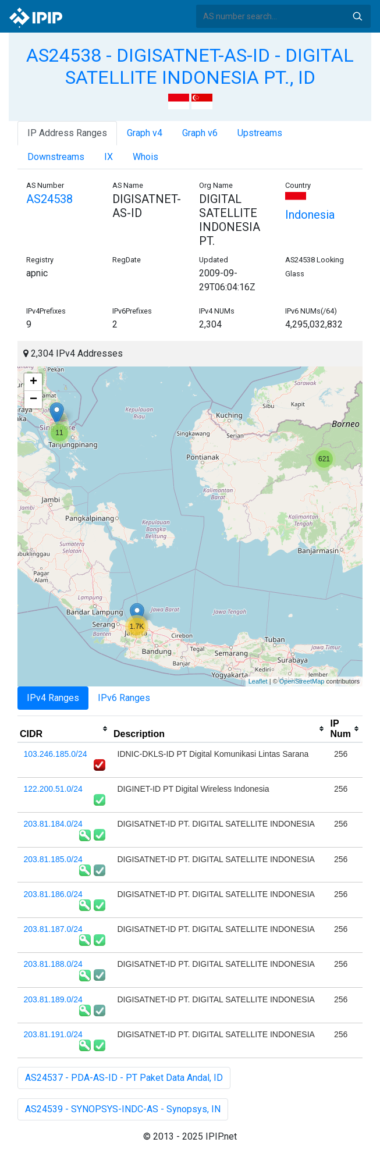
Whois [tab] (145, 156)
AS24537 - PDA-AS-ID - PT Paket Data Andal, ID (124, 1077)
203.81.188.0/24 (53, 964)
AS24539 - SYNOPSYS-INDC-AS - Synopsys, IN (123, 1109)
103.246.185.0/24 (55, 754)
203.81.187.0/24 (53, 929)
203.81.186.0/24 (53, 894)
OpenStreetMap (302, 681)
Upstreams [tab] (259, 132)
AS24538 (49, 199)
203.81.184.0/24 (53, 823)
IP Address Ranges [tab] (67, 132)
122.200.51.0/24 (53, 788)
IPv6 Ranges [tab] (124, 697)
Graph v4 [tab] (144, 132)
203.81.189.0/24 (53, 999)
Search (357, 16)
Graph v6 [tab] (200, 132)
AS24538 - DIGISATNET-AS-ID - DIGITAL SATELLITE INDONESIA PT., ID (190, 66)
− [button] (33, 399)
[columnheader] (64, 729)
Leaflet (258, 681)
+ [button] (33, 382)
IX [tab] (108, 156)
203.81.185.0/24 (53, 859)
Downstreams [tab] (55, 156)
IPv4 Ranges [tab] (53, 697)
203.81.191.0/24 (53, 1034)
